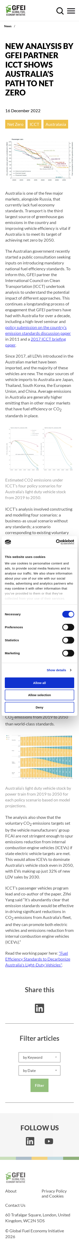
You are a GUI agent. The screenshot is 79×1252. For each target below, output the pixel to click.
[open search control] (60, 11)
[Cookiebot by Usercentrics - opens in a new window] (56, 542)
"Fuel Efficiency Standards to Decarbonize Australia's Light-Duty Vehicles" (37, 959)
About (11, 1190)
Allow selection (39, 695)
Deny (39, 707)
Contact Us (15, 1205)
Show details (56, 670)
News (7, 26)
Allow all (39, 682)
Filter (39, 1085)
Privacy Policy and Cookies (54, 1193)
